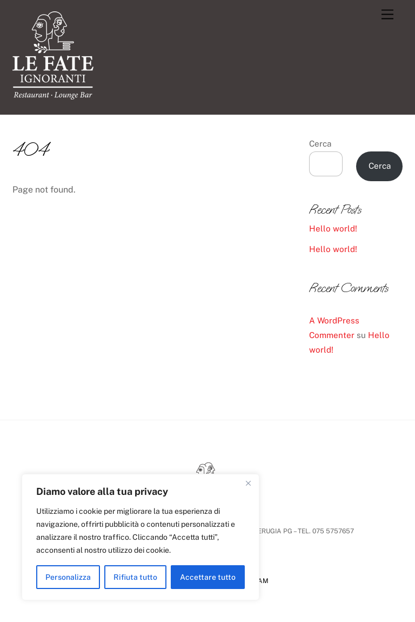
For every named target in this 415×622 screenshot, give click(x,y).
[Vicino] (248, 483)
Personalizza (68, 577)
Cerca (320, 143)
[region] (140, 537)
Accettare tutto (208, 577)
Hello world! (333, 228)
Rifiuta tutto (135, 577)
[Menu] (387, 14)
